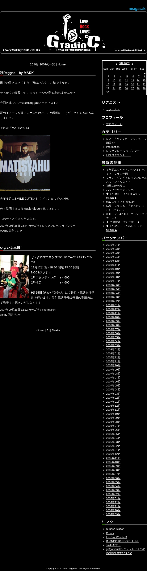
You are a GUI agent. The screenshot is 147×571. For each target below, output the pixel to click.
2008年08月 (113, 325)
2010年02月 (113, 252)
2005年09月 (113, 466)
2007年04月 (113, 389)
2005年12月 (113, 453)
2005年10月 (113, 462)
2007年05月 (113, 385)
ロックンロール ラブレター (59, 225)
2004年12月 (113, 502)
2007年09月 (113, 369)
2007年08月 (113, 373)
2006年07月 (113, 425)
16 (107, 84)
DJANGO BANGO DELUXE (122, 541)
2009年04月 (113, 293)
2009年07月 (113, 280)
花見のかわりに (115, 185)
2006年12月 (113, 405)
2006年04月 (113, 438)
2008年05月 (113, 337)
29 (144, 88)
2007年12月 (113, 357)
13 (132, 80)
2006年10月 (113, 413)
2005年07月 (113, 474)
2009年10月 (113, 269)
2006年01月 (113, 449)
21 (138, 84)
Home (62, 64)
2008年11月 (113, 313)
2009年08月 (113, 276)
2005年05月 (113, 482)
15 (144, 80)
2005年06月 (113, 478)
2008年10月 (113, 317)
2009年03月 (113, 297)
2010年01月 (113, 256)
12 (126, 80)
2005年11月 (113, 458)
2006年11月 (113, 409)
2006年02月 (113, 445)
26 (126, 88)
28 (138, 88)
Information (48, 309)
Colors (110, 533)
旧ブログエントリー (118, 155)
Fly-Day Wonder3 (116, 537)
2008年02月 (113, 349)
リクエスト (113, 109)
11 (120, 80)
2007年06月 (113, 381)
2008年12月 (113, 309)
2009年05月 (113, 289)
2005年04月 (113, 486)
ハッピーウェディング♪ (120, 189)
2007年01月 (113, 401)
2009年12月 (113, 260)
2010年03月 (113, 248)
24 (114, 88)
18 (120, 84)
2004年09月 (113, 514)
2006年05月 (113, 434)
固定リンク (15, 230)
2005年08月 (113, 470)
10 (114, 80)
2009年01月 (113, 305)
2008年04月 (113, 341)
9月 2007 (124, 63)
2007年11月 (113, 361)
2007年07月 (113, 377)
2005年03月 (113, 490)
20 (132, 84)
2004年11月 (113, 506)
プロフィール (114, 124)
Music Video (32, 208)
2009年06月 (113, 285)
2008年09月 (113, 321)
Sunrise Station (115, 529)
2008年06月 (113, 333)
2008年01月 (113, 353)
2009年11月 (113, 265)
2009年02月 (113, 301)
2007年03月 (113, 393)
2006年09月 (113, 417)
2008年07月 (113, 329)
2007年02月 (113, 397)
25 (120, 88)
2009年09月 (113, 272)
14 (138, 80)
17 (114, 84)
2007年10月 (113, 365)
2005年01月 (113, 498)
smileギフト (113, 545)
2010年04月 (113, 244)
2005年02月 (113, 494)
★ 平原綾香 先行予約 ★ (123, 222)
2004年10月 (113, 510)
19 (126, 84)
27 (132, 88)
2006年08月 (113, 421)
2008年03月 (113, 345)
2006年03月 (113, 442)
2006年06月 (113, 429)
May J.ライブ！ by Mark (120, 201)
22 (144, 84)
